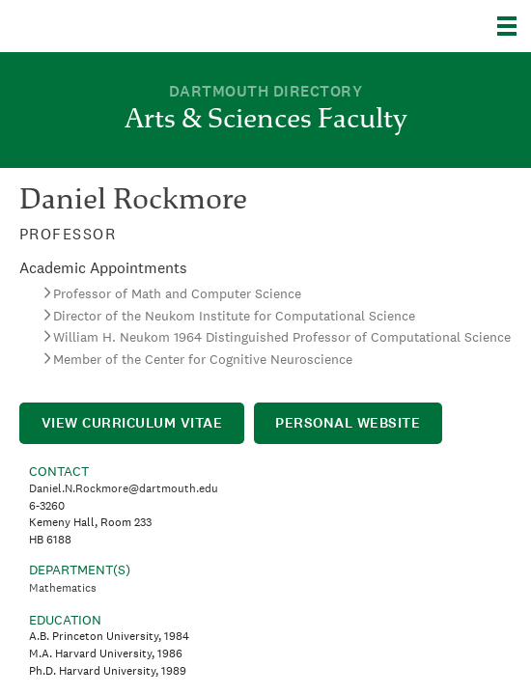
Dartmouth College (113, 26)
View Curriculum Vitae (132, 422)
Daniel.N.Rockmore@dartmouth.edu (123, 488)
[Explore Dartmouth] (514, 26)
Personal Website (347, 422)
